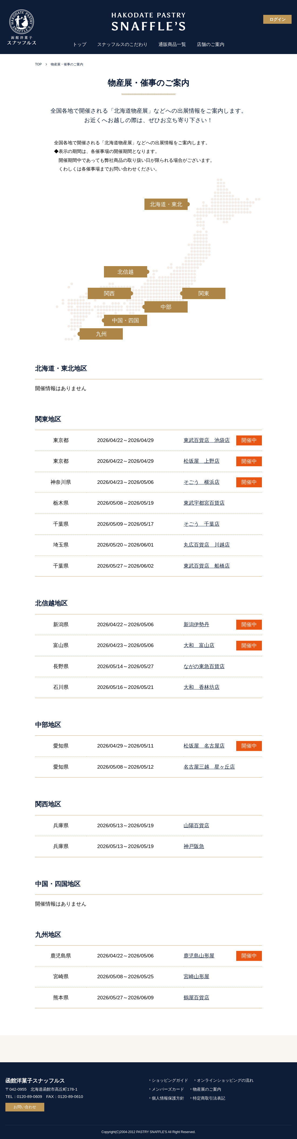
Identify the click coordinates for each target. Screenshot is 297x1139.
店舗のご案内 (210, 44)
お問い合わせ (25, 1107)
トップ (79, 44)
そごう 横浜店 (202, 482)
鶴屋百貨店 (196, 997)
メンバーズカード (168, 1089)
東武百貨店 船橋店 (207, 566)
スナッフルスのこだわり (122, 44)
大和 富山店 (199, 645)
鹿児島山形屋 (199, 956)
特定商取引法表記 (209, 1098)
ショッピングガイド (170, 1080)
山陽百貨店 (196, 825)
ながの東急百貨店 (204, 666)
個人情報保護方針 (168, 1098)
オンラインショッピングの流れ (225, 1080)
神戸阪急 (194, 846)
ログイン (277, 19)
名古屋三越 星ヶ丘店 (209, 767)
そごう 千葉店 (202, 524)
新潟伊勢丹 (196, 624)
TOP (38, 64)
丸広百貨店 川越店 (207, 545)
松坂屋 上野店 (202, 461)
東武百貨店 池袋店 (207, 440)
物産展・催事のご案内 (67, 64)
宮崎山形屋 (196, 976)
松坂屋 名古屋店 (204, 746)
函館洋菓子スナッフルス (35, 1081)
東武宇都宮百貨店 (204, 503)
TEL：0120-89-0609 (23, 1096)
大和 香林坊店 (202, 687)
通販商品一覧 (172, 44)
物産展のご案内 (207, 1089)
